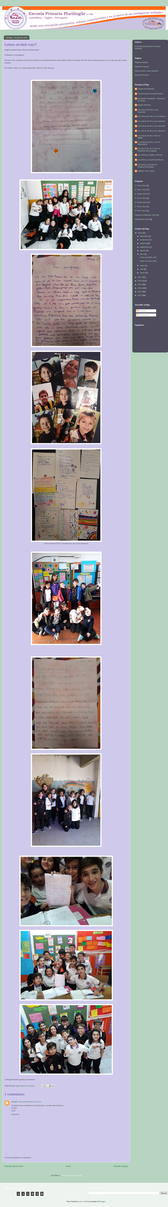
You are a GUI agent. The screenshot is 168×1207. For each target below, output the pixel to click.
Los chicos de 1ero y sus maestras (148, 111)
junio (142, 254)
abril (142, 269)
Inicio (68, 1166)
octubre (143, 243)
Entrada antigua (121, 1166)
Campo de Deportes (146, 89)
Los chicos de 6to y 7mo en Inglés (149, 137)
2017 (140, 277)
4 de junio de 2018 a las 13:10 (30, 1102)
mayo (142, 265)
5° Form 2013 (140, 211)
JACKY (14, 1102)
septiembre (145, 247)
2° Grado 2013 (141, 194)
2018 (140, 233)
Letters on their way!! (148, 261)
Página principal (141, 62)
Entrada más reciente (14, 1166)
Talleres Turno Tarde (146, 171)
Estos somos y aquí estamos (146, 71)
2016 (140, 281)
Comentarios (143, 315)
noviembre (144, 240)
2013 (140, 292)
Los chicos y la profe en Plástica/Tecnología (147, 165)
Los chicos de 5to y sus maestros (151, 131)
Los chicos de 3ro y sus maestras (151, 121)
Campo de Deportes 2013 (145, 215)
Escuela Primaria (142, 75)
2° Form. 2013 (141, 190)
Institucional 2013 (142, 219)
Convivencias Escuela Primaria (150, 94)
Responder (15, 1114)
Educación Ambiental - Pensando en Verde (151, 99)
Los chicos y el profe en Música (150, 160)
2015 (140, 284)
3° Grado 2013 (141, 202)
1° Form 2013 (140, 185)
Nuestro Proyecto (142, 67)
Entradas (141, 311)
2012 (140, 295)
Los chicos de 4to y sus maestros (151, 126)
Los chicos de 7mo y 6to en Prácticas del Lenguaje (149, 149)
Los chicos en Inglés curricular (150, 155)
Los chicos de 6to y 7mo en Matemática (149, 143)
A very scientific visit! (147, 257)
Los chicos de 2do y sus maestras (152, 116)
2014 (140, 288)
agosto (143, 251)
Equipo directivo (144, 105)
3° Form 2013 (140, 198)
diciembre (144, 236)
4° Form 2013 (140, 207)
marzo (143, 273)
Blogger (102, 1201)
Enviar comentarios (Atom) (71, 1175)
